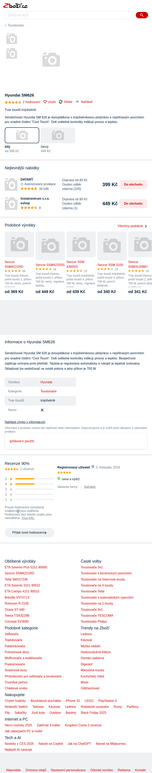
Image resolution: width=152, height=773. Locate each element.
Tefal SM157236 (16, 579)
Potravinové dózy (17, 652)
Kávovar (86, 640)
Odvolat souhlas (101, 770)
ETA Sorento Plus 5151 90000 (26, 567)
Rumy (118, 706)
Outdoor (55, 712)
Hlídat (65, 102)
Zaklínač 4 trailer (48, 725)
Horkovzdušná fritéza (95, 652)
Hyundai (46, 382)
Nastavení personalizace (68, 770)
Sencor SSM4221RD (19, 573)
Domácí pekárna (92, 658)
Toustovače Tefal (92, 591)
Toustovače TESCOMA (97, 615)
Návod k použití (22, 441)
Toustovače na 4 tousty (97, 585)
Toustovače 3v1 (92, 567)
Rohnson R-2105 (17, 603)
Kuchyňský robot (92, 676)
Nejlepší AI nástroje (18, 749)
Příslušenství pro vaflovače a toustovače (33, 676)
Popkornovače (15, 664)
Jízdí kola (38, 712)
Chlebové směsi (16, 688)
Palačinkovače (15, 646)
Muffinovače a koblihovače (23, 658)
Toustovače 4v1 (92, 609)
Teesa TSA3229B (17, 615)
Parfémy (133, 706)
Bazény (71, 712)
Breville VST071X (17, 597)
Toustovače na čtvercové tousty (103, 579)
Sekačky (21, 712)
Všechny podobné (132, 226)
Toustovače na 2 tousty (97, 603)
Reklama (124, 770)
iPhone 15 (73, 700)
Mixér (84, 682)
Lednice (86, 634)
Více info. (28, 518)
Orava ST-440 (15, 609)
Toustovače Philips (94, 621)
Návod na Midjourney (111, 743)
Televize (38, 706)
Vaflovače (11, 634)
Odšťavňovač (90, 688)
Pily (7, 712)
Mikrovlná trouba (92, 670)
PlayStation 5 (107, 700)
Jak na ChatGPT (79, 743)
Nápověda (13, 770)
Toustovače (16, 25)
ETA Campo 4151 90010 (22, 591)
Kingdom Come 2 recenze (83, 725)
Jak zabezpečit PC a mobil (23, 731)
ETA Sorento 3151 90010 (22, 585)
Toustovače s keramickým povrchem (106, 573)
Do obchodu (133, 184)
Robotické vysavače (95, 706)
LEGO (89, 700)
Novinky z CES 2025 (19, 743)
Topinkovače (13, 640)
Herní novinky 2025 (18, 725)
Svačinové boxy (16, 670)
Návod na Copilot (51, 743)
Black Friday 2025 (93, 712)
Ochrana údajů (35, 770)
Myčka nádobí (91, 646)
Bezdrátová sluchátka (46, 700)
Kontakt (140, 770)
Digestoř (87, 664)
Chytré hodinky (15, 700)
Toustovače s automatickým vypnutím (107, 597)
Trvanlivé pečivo (16, 682)
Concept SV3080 (17, 621)
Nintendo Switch (16, 706)
